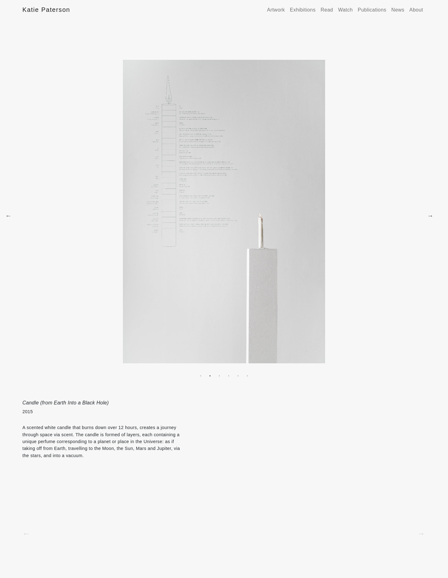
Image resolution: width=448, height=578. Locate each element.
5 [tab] (238, 376)
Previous (8, 216)
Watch (345, 9)
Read (326, 9)
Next (430, 216)
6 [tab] (247, 376)
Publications (372, 9)
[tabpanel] (224, 215)
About (416, 9)
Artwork (276, 9)
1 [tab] (201, 376)
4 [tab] (229, 376)
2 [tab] (210, 376)
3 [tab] (219, 376)
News (397, 9)
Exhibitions (303, 9)
